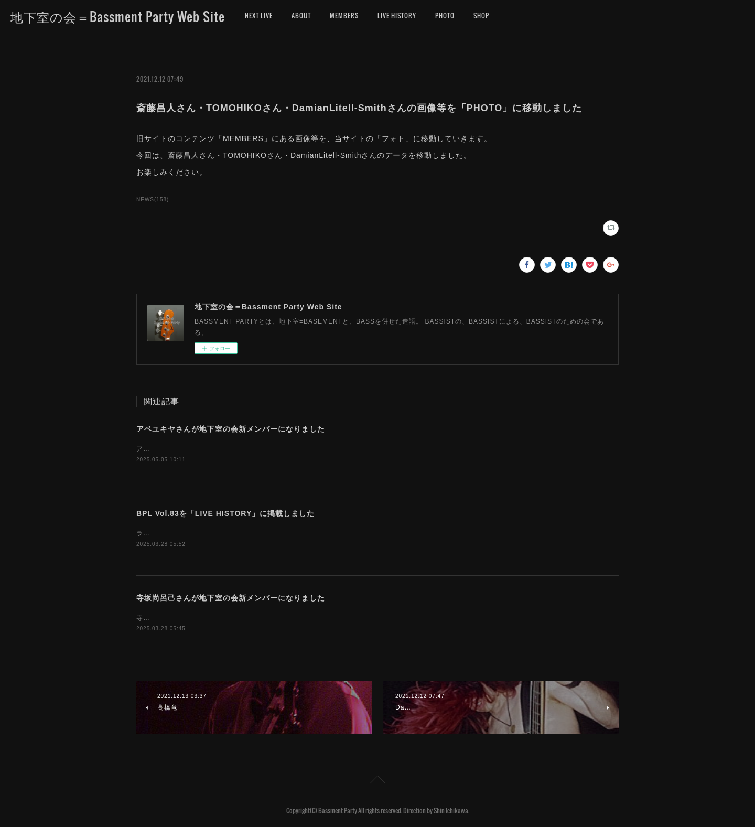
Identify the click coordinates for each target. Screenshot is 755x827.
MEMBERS (344, 15)
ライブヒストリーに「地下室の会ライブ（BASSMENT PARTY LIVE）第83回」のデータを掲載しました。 (300, 533)
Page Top (377, 781)
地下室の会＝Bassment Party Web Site (117, 16)
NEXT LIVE (259, 15)
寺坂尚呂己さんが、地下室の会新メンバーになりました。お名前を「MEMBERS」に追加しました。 (290, 617)
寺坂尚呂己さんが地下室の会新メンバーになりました (230, 598)
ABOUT (301, 15)
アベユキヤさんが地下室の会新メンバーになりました (230, 429)
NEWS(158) (152, 199)
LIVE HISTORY (397, 15)
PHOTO (445, 15)
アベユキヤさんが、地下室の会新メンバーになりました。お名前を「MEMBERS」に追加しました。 (290, 449)
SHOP (481, 15)
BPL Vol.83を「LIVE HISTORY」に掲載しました (225, 513)
